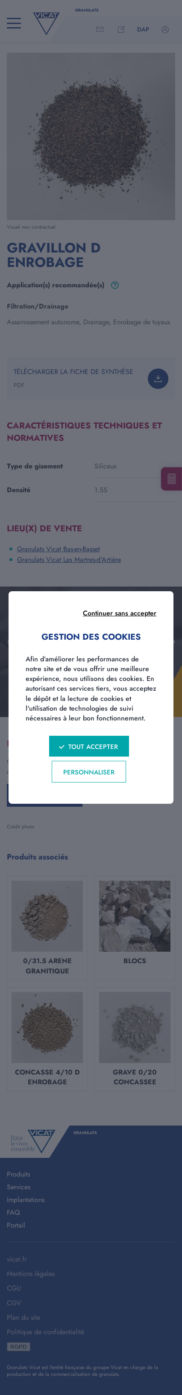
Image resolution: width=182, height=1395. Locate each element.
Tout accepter (93, 746)
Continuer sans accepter (119, 613)
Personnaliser (88, 772)
